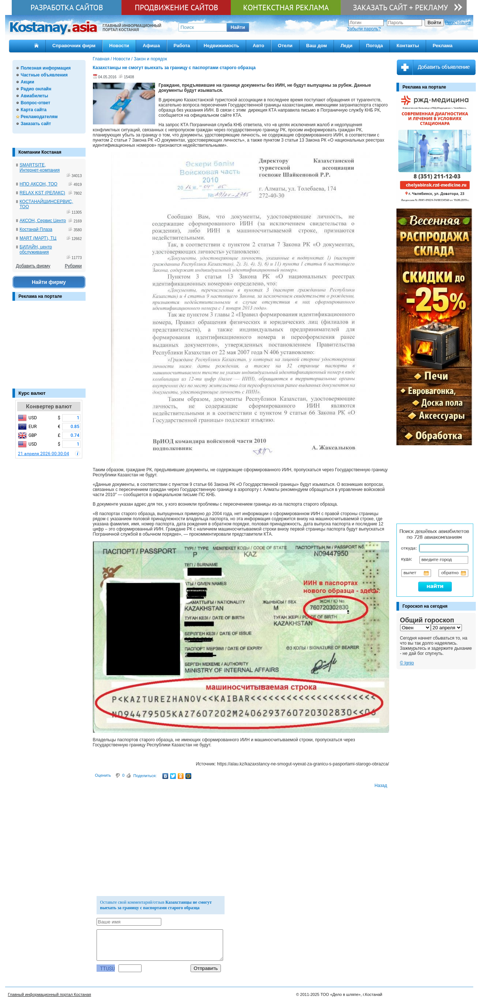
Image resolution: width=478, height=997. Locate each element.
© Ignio (407, 663)
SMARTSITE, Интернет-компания (40, 167)
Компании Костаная (40, 152)
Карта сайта (34, 109)
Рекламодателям (39, 116)
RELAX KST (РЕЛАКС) (42, 192)
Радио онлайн (36, 88)
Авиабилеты (34, 95)
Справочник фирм (73, 45)
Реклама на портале (40, 296)
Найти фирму (49, 282)
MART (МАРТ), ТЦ (38, 238)
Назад (381, 785)
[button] (238, 27)
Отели (285, 45)
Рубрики (73, 266)
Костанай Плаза (36, 229)
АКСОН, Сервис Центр (43, 220)
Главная (101, 58)
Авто (258, 45)
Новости (119, 45)
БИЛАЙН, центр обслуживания (36, 249)
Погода (374, 45)
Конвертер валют (49, 406)
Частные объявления (44, 75)
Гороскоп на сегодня (425, 606)
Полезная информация (46, 68)
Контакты (407, 45)
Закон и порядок (150, 58)
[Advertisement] (49, 348)
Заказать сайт (36, 123)
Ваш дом (316, 45)
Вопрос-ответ (35, 102)
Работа (182, 45)
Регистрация (458, 22)
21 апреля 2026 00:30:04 (43, 453)
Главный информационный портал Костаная (49, 994)
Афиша (151, 45)
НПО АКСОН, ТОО (38, 184)
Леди (346, 45)
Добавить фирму (33, 266)
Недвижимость (221, 45)
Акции (27, 82)
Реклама (442, 45)
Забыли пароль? (364, 28)
